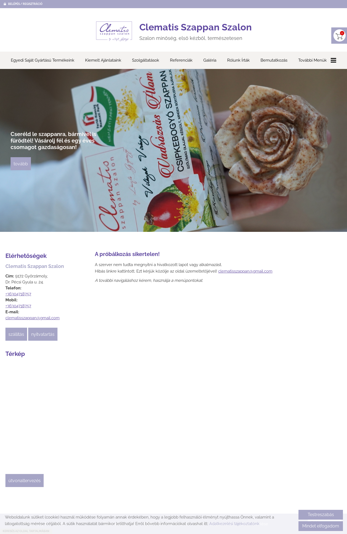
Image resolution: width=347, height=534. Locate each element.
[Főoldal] (114, 31)
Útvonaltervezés (24, 481)
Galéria (209, 60)
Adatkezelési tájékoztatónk (234, 523)
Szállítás (16, 334)
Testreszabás (321, 514)
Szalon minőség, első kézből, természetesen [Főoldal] (195, 31)
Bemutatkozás (274, 60)
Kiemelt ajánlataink (103, 60)
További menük (317, 60)
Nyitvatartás (42, 334)
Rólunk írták (238, 60)
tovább (21, 164)
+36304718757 (18, 294)
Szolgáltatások (145, 60)
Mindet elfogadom (320, 526)
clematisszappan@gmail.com (32, 318)
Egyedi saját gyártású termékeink (42, 60)
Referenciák (181, 60)
